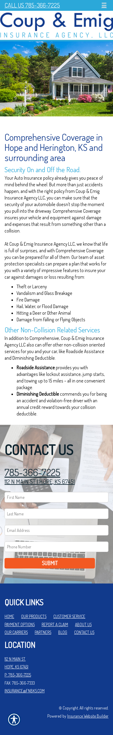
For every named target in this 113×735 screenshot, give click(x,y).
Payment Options (20, 624)
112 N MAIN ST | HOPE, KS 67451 (40, 481)
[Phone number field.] (56, 547)
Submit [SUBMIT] (50, 563)
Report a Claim (55, 624)
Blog (62, 632)
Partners (43, 632)
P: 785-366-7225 (18, 674)
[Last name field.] (56, 513)
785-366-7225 (32, 472)
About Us (83, 624)
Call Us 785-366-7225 (32, 5)
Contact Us (84, 632)
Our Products (33, 616)
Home (9, 616)
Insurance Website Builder (87, 715)
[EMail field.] (56, 530)
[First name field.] (56, 497)
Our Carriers (16, 632)
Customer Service (69, 616)
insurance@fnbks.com (25, 690)
